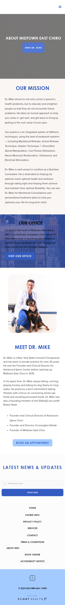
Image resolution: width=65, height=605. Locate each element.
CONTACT (32, 535)
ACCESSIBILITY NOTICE (32, 561)
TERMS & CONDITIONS (32, 542)
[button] (60, 7)
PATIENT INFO (32, 515)
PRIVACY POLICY (32, 521)
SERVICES (32, 528)
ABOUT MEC (12, 548)
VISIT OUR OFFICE (19, 256)
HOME (32, 507)
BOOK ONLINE (32, 554)
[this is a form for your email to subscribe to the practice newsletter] (32, 483)
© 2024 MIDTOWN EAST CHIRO (32, 588)
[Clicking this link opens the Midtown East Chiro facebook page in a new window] (32, 578)
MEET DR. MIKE (33, 47)
